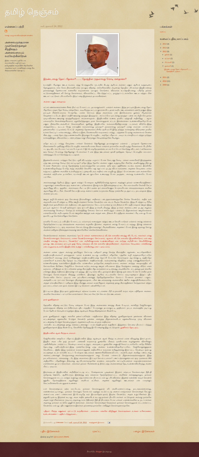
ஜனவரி (168, 66)
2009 (165, 85)
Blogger (99, 452)
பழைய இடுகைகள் (143, 431)
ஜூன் (167, 55)
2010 (165, 81)
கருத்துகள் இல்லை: (97, 422)
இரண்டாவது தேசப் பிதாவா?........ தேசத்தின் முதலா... (178, 70)
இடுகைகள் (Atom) (61, 437)
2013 (165, 48)
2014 (165, 44)
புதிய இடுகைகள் (50, 431)
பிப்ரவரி (168, 62)
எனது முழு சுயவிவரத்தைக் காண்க (19, 35)
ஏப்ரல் (167, 58)
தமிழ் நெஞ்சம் (32, 11)
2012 (165, 51)
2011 (165, 77)
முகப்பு (96, 431)
